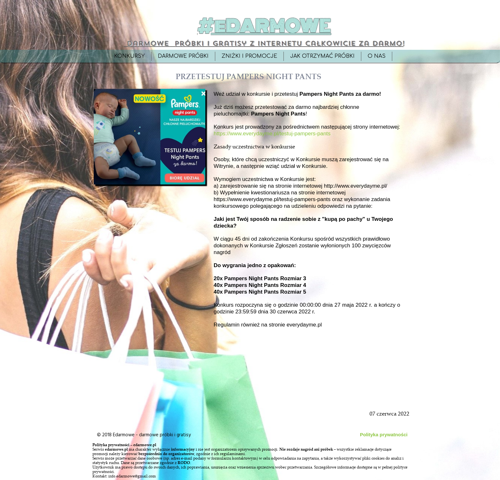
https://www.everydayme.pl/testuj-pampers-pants (272, 134)
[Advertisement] (150, 332)
